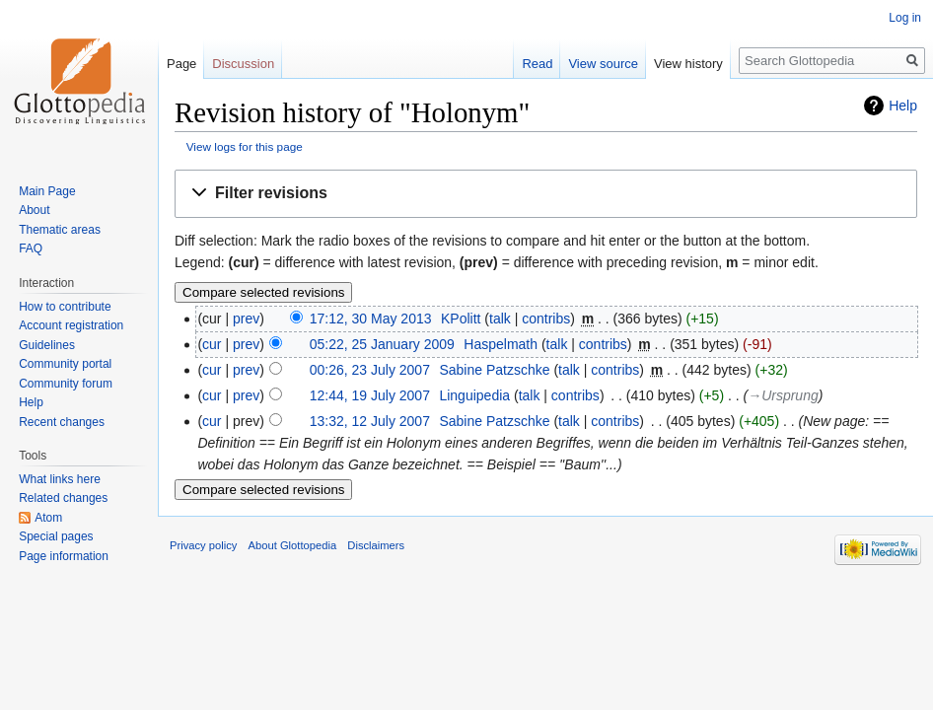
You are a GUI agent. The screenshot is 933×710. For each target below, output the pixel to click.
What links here (60, 479)
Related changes (63, 498)
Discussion (243, 63)
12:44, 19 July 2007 (370, 395)
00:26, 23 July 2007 (370, 370)
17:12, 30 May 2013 (371, 318)
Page (181, 63)
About (34, 210)
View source (603, 63)
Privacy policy (203, 545)
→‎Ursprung (783, 395)
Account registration (71, 325)
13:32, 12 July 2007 (370, 421)
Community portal (65, 364)
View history (688, 63)
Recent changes (62, 422)
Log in (905, 18)
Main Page (47, 191)
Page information (63, 556)
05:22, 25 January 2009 (382, 344)
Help (903, 105)
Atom (48, 518)
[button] (545, 194)
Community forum (65, 383)
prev (246, 318)
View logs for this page (244, 146)
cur (211, 344)
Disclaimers (375, 545)
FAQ (30, 248)
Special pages (56, 536)
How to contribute (64, 307)
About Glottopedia (293, 545)
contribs (546, 318)
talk (500, 318)
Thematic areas (60, 230)
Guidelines (47, 345)
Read (537, 63)
